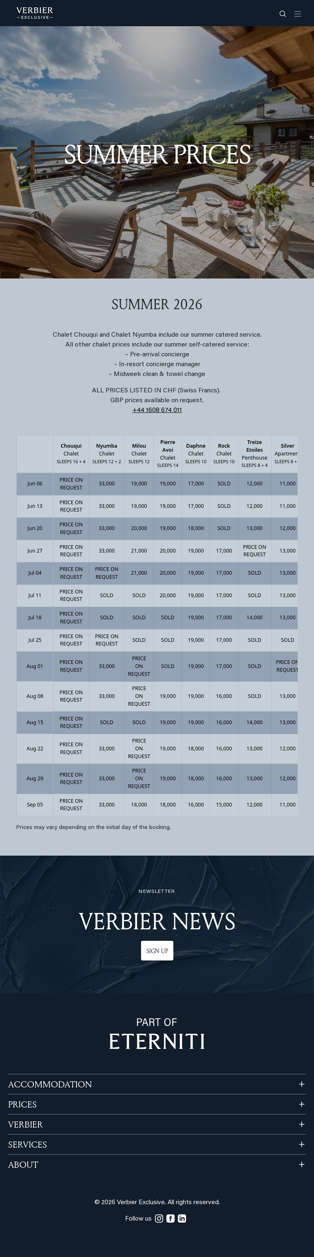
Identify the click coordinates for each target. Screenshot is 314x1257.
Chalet (71, 453)
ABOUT (23, 1164)
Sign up (157, 951)
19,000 (139, 483)
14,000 (254, 617)
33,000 (106, 483)
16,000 (224, 696)
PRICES (22, 1104)
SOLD (224, 483)
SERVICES (27, 1144)
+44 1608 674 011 (157, 410)
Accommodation (50, 1084)
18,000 (196, 528)
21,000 (139, 550)
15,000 (224, 804)
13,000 (254, 528)
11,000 (288, 483)
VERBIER (25, 1124)
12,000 (254, 483)
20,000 (139, 528)
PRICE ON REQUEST (71, 483)
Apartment (288, 453)
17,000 (196, 483)
